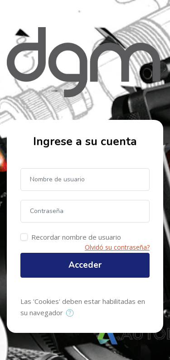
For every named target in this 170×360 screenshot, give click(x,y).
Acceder (85, 265)
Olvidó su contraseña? (117, 247)
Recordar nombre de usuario (76, 237)
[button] (72, 313)
